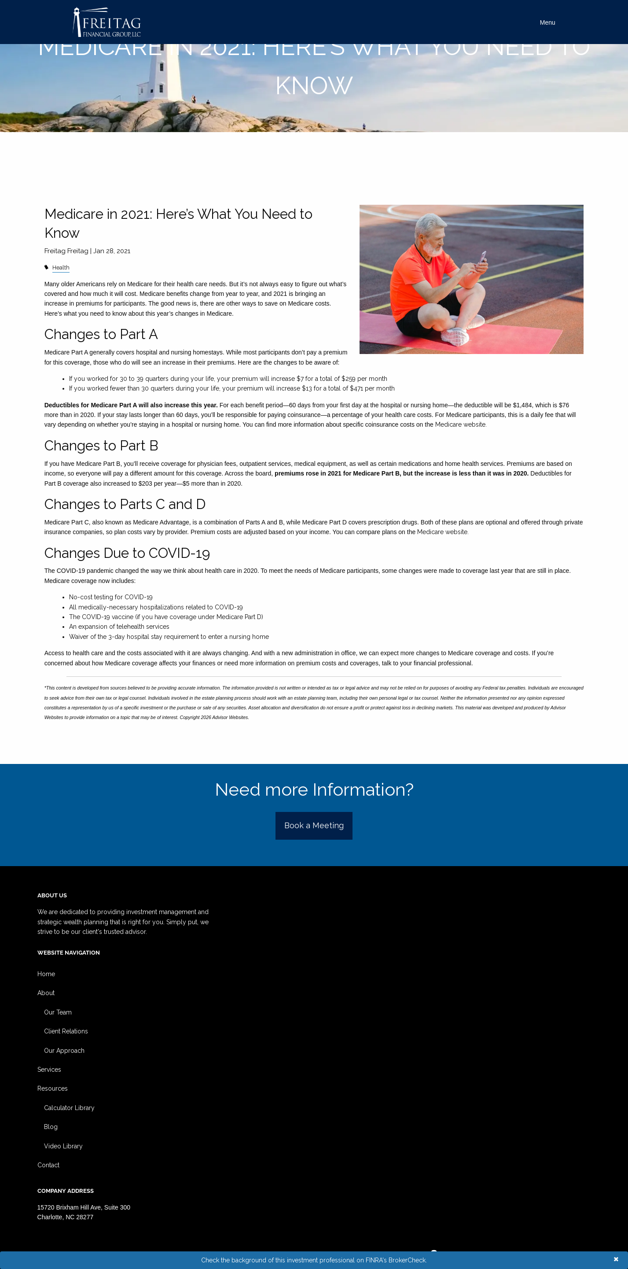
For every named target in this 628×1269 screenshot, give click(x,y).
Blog (51, 1126)
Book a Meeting (314, 825)
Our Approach (64, 1050)
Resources (52, 1088)
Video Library (63, 1146)
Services (49, 1069)
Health (61, 267)
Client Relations (66, 1031)
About (46, 992)
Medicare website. (461, 424)
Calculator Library (69, 1107)
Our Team (58, 1012)
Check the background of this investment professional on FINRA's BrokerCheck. (314, 1260)
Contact (48, 1165)
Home (46, 974)
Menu (547, 22)
